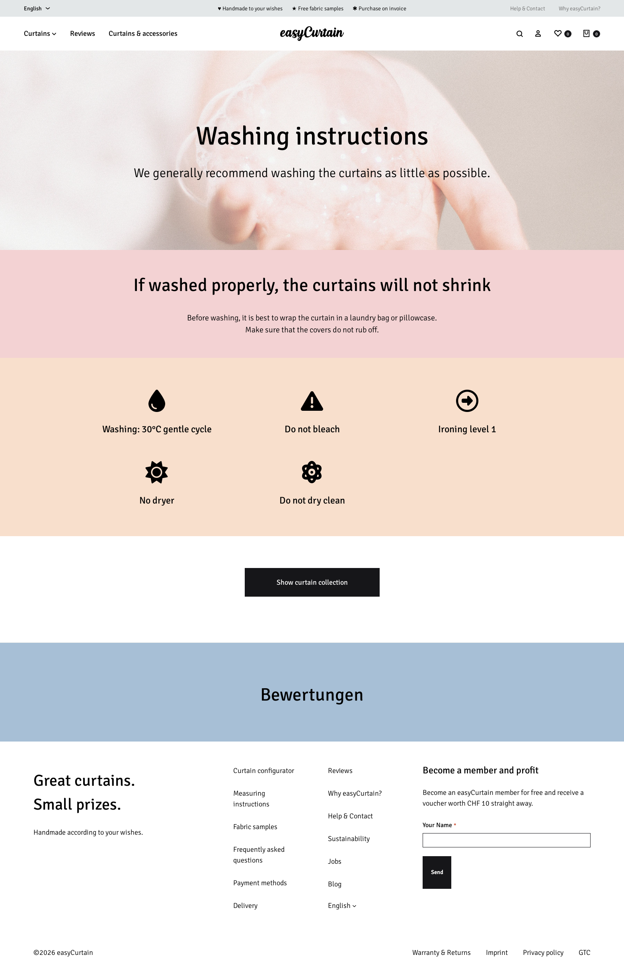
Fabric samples (255, 826)
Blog (334, 884)
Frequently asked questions (259, 855)
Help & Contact (527, 8)
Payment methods (260, 882)
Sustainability (349, 838)
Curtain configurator (263, 770)
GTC (585, 952)
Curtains (40, 33)
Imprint (497, 952)
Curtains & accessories (143, 33)
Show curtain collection (312, 582)
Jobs (334, 861)
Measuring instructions (251, 798)
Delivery (245, 905)
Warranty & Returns (441, 952)
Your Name (439, 825)
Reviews (82, 33)
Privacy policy (543, 952)
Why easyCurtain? (579, 8)
